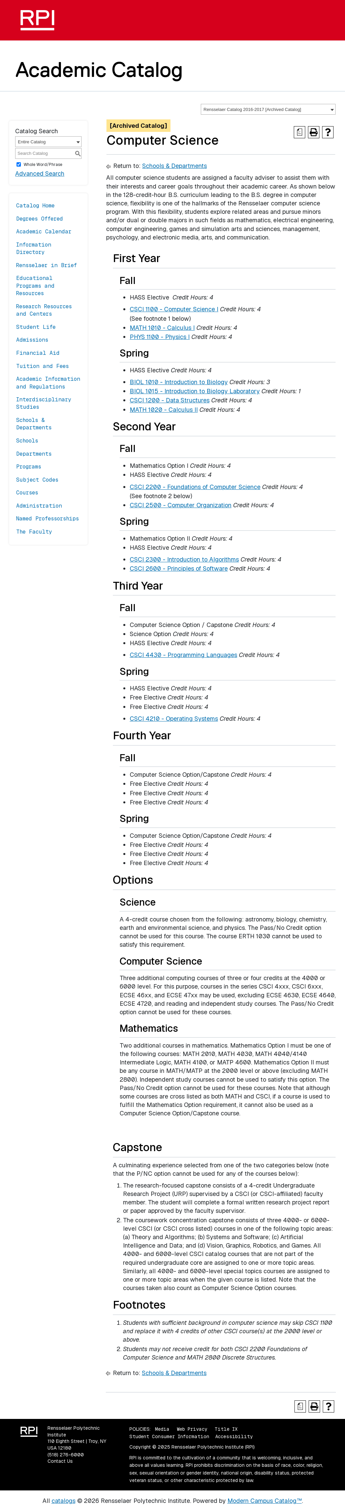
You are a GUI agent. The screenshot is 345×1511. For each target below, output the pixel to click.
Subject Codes (37, 479)
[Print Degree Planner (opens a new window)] (299, 132)
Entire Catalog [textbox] (31, 141)
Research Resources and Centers (44, 310)
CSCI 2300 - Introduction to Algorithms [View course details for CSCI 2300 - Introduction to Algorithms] (184, 559)
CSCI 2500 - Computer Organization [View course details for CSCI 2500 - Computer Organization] (180, 505)
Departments (34, 453)
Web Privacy (192, 1429)
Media (162, 1429)
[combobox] (268, 109)
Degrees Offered (39, 218)
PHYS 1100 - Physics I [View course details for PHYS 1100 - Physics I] (160, 337)
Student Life (36, 327)
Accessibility (234, 1436)
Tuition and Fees (42, 366)
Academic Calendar (43, 231)
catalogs (63, 1501)
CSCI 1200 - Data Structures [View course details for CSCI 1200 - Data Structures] (170, 400)
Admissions (32, 339)
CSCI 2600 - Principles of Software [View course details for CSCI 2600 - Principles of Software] (179, 568)
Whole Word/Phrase (43, 164)
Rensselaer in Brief (46, 265)
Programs (28, 466)
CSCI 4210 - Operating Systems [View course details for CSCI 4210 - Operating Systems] (174, 718)
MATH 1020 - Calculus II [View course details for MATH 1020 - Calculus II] (164, 410)
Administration (39, 505)
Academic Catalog (99, 69)
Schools (27, 440)
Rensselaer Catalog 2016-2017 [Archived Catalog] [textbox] (252, 109)
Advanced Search (39, 173)
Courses (27, 492)
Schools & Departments (34, 424)
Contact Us (60, 1461)
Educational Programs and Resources (35, 286)
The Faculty (34, 531)
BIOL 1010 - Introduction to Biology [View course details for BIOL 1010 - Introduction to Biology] (179, 382)
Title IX (226, 1429)
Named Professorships (47, 518)
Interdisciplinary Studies (43, 403)
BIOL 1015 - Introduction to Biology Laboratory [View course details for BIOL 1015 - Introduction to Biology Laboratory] (195, 391)
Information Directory (33, 248)
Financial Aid (38, 353)
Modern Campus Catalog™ (264, 1501)
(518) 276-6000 (66, 1455)
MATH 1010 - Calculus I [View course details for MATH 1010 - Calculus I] (162, 328)
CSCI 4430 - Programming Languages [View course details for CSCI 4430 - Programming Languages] (183, 655)
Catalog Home (35, 205)
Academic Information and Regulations (48, 382)
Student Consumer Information (169, 1436)
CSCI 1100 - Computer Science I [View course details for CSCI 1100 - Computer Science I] (174, 309)
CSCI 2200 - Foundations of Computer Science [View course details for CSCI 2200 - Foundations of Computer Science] (195, 487)
